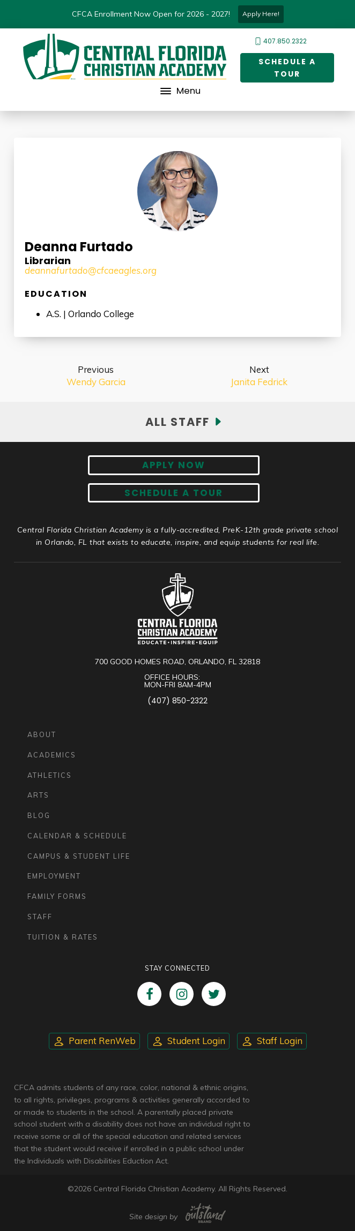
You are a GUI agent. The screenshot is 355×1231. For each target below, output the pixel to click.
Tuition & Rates (62, 937)
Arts (38, 795)
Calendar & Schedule (77, 835)
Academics (51, 754)
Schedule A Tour (173, 492)
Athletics (49, 775)
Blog (38, 815)
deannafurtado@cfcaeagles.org (91, 270)
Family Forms (57, 896)
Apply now (173, 465)
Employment (54, 876)
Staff (40, 916)
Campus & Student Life (78, 856)
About (41, 734)
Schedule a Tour (287, 67)
